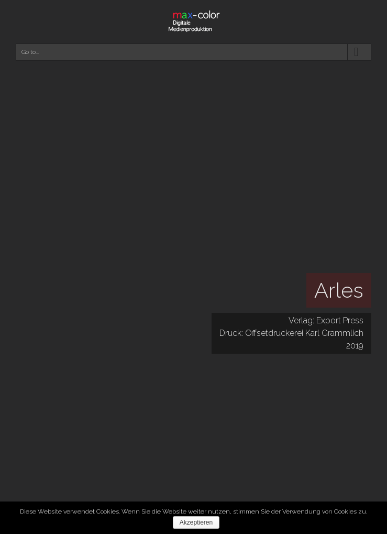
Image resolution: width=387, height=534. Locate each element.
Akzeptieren (196, 522)
